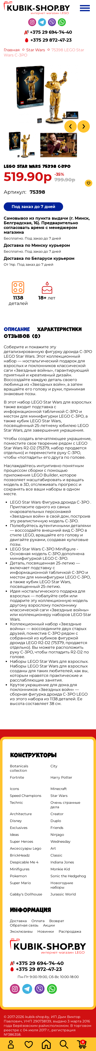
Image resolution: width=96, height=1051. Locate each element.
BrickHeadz (20, 855)
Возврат (56, 921)
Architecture (21, 814)
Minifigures (19, 869)
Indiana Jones (62, 862)
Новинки (45, 931)
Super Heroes (21, 841)
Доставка (18, 921)
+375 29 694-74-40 (51, 32)
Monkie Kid (60, 869)
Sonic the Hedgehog (68, 876)
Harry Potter (61, 777)
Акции (49, 925)
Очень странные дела (65, 804)
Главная (12, 50)
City (53, 766)
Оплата (38, 921)
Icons (14, 789)
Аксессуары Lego (25, 848)
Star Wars (35, 50)
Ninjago (57, 834)
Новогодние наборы (61, 885)
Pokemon (18, 876)
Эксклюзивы (21, 931)
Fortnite (17, 777)
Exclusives (18, 827)
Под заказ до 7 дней (33, 206)
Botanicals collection (19, 768)
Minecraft (58, 789)
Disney (16, 821)
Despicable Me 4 (24, 862)
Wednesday (60, 841)
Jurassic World (63, 894)
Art (53, 848)
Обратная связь (24, 925)
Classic (56, 855)
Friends (56, 827)
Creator (57, 814)
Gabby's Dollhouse (26, 894)
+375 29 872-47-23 (51, 40)
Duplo (55, 821)
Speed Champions (25, 795)
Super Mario (20, 883)
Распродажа (70, 931)
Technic (16, 802)
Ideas (14, 834)
